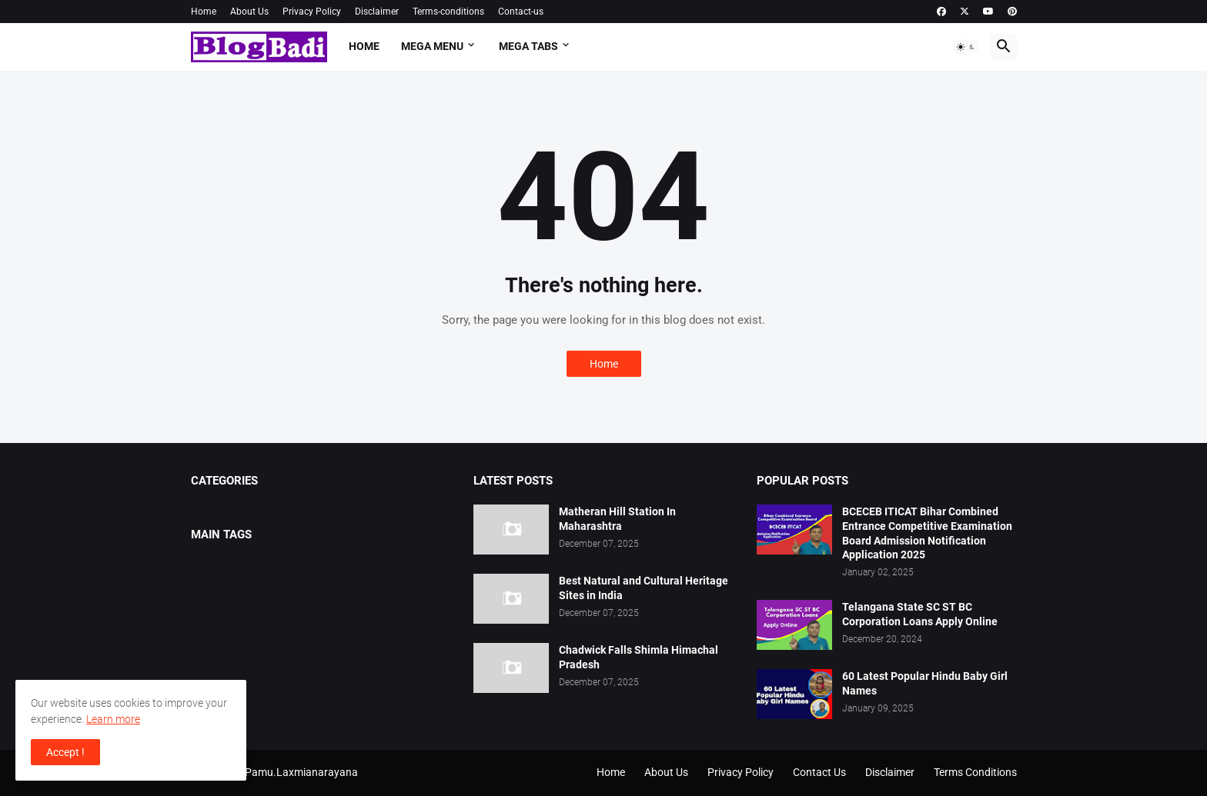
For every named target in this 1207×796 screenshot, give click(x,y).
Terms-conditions (448, 11)
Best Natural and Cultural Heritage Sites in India (643, 588)
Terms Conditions (975, 772)
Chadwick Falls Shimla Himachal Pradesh (638, 657)
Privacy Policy (312, 11)
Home (203, 11)
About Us (249, 11)
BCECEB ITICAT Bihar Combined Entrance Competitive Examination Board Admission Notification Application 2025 (927, 533)
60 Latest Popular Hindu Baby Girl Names (925, 683)
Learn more (113, 719)
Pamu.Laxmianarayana (301, 772)
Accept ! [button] (65, 752)
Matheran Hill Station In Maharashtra (617, 518)
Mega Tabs (528, 46)
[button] (966, 47)
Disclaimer (377, 11)
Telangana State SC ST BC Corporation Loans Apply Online (920, 614)
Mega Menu (432, 46)
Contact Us (819, 772)
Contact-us (520, 11)
